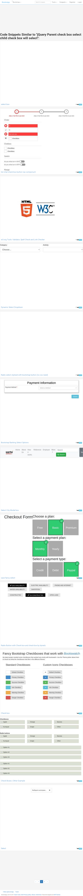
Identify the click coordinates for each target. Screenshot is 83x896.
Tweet (17, 892)
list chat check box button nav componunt (18, 172)
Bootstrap (16, 1)
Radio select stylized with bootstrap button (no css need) (24, 375)
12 (77, 172)
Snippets (63, 2)
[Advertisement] (41, 16)
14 (77, 104)
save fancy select (8, 578)
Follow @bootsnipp (8, 892)
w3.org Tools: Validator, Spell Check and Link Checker (23, 240)
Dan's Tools (17, 894)
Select (3, 848)
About (33, 894)
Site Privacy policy (26, 894)
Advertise (38, 894)
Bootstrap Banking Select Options (15, 442)
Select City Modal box (10, 510)
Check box (5, 713)
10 (77, 442)
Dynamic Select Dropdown (12, 307)
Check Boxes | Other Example (13, 781)
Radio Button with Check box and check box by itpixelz (23, 645)
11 (77, 307)
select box (5, 104)
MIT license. (57, 894)
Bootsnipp (6, 2)
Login (80, 2)
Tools (54, 2)
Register (72, 2)
